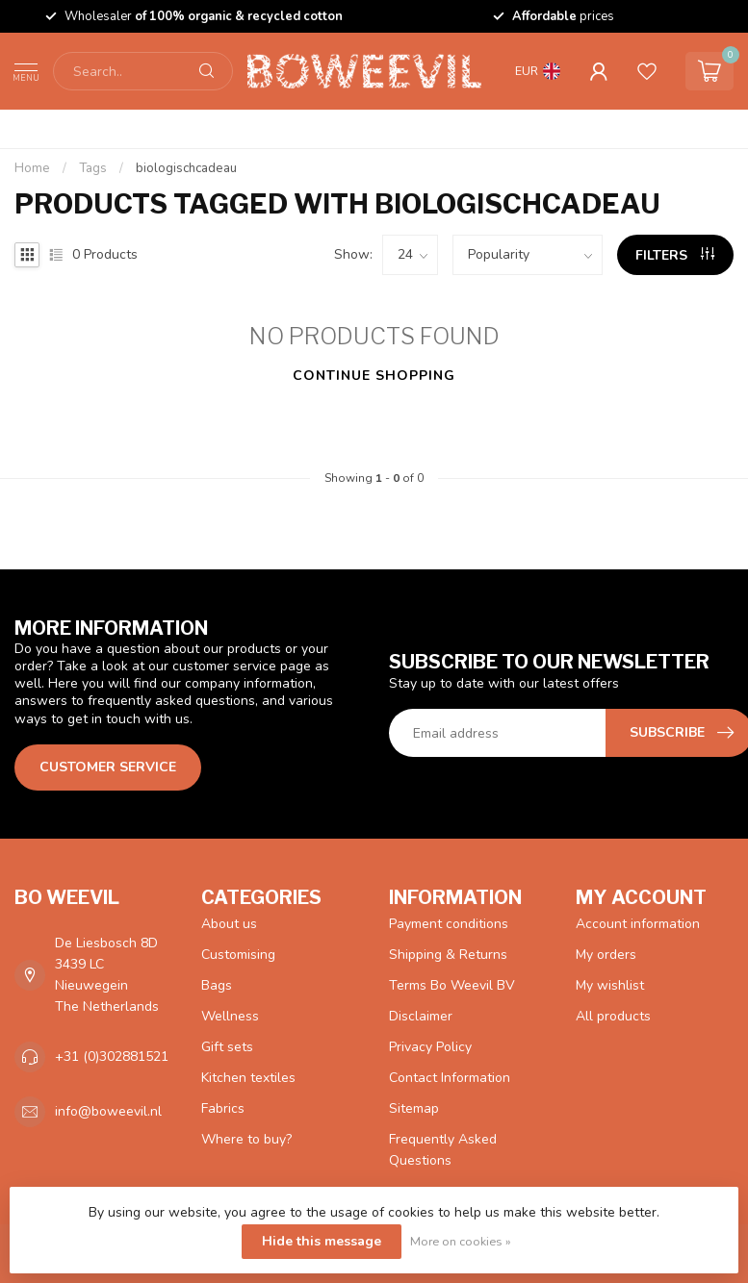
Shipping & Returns (448, 954)
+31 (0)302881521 (111, 1056)
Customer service (107, 767)
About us (229, 924)
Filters (674, 255)
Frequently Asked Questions (443, 1150)
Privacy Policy (430, 1047)
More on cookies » (460, 1241)
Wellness (230, 1016)
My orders (606, 954)
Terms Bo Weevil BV (452, 985)
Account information (638, 924)
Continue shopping (374, 375)
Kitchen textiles (248, 1078)
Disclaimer (420, 1016)
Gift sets (227, 1047)
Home (32, 168)
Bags (216, 985)
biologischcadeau (186, 168)
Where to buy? (246, 1139)
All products (613, 1016)
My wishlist (610, 985)
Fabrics (223, 1108)
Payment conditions (448, 924)
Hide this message (321, 1241)
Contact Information (449, 1078)
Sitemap (414, 1108)
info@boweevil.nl (108, 1111)
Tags (93, 168)
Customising (238, 954)
